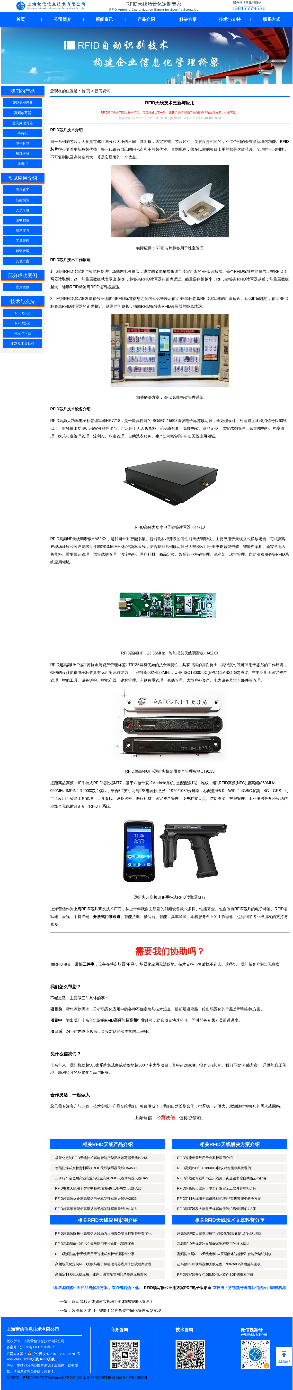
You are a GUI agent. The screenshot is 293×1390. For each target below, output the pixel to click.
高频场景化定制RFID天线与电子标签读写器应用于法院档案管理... (104, 1264)
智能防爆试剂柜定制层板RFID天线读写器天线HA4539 (96, 1168)
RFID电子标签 (33, 1377)
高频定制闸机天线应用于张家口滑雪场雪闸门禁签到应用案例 (101, 1274)
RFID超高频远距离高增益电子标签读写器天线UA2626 (96, 1198)
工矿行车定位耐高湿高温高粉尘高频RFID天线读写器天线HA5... (103, 1178)
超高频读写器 (22, 123)
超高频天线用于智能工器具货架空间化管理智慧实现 (116, 1310)
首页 (20, 19)
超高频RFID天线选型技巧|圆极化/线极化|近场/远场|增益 (219, 1233)
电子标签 (22, 143)
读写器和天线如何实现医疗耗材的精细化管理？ (112, 1301)
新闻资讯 (104, 19)
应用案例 (22, 287)
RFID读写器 (72, 1377)
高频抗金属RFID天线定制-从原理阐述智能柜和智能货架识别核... (225, 1254)
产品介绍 (146, 19)
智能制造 (22, 200)
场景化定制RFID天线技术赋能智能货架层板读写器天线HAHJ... (102, 1158)
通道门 (23, 164)
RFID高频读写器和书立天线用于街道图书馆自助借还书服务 (222, 1178)
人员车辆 (22, 210)
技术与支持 (230, 19)
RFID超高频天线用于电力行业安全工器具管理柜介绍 (217, 1188)
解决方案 (188, 19)
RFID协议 (22, 323)
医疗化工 (22, 190)
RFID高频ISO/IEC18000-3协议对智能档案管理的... (215, 1168)
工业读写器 (91, 1377)
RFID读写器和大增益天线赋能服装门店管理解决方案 (217, 1209)
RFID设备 (107, 1377)
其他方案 (22, 261)
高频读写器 (22, 113)
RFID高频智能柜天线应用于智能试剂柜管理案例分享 (95, 1254)
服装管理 (22, 251)
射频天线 (22, 154)
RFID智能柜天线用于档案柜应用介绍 (205, 1158)
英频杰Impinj (54, 1377)
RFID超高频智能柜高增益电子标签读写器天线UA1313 (96, 1209)
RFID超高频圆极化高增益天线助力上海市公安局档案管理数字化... (104, 1233)
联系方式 (271, 19)
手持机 (23, 133)
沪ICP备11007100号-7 (37, 1347)
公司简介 (62, 19)
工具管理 (22, 241)
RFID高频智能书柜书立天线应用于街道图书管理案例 (95, 1244)
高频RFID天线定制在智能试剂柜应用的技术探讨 (213, 1244)
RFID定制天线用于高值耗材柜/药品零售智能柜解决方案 (219, 1198)
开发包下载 (22, 333)
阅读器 (141, 1377)
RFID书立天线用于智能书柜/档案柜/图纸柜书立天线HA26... (99, 1188)
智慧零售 (22, 230)
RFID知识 (22, 313)
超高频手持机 (125, 1377)
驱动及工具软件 (23, 344)
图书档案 (22, 220)
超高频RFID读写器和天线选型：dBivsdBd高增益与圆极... (220, 1264)
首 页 (85, 91)
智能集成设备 (22, 103)
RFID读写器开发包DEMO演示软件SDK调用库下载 (215, 1274)
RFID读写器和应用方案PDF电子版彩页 (177, 1288)
